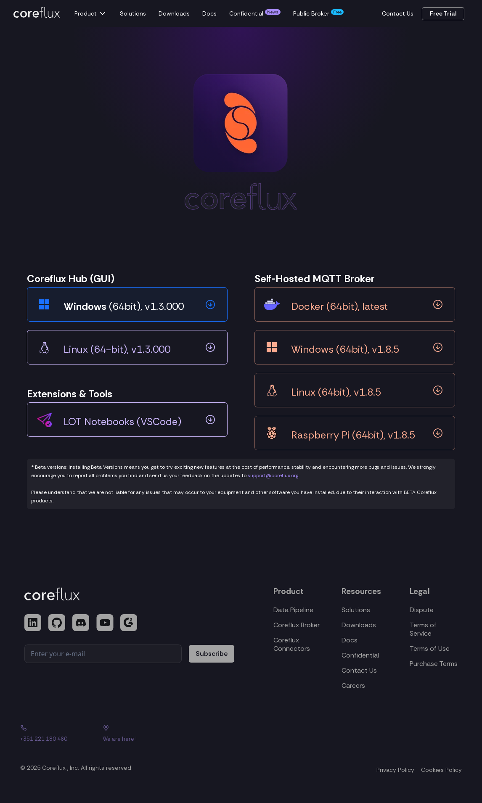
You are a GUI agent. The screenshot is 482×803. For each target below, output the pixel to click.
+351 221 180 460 (43, 738)
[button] (92, 13)
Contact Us (397, 13)
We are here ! (120, 738)
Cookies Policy (441, 770)
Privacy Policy (395, 770)
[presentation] (88, 686)
